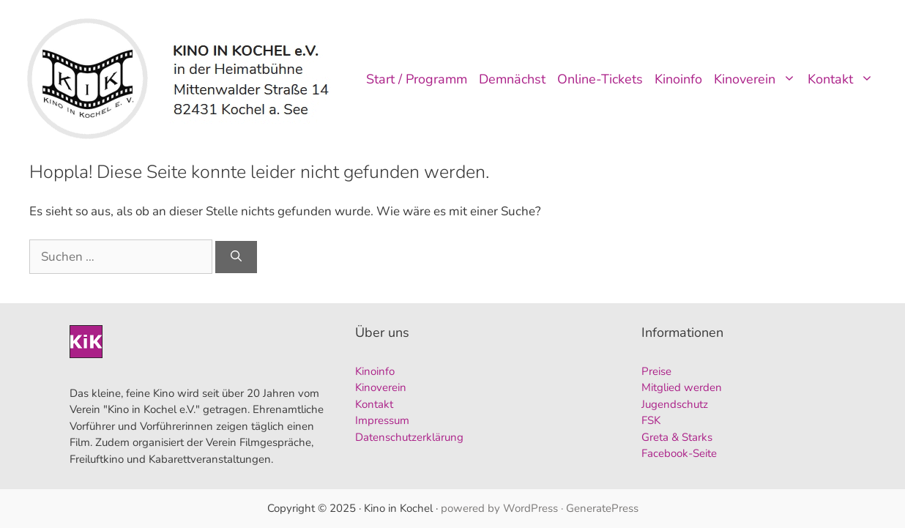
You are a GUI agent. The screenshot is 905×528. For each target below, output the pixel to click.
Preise (656, 371)
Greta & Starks (676, 437)
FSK (650, 420)
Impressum (382, 420)
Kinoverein (758, 79)
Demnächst (512, 79)
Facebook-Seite (679, 453)
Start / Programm (416, 79)
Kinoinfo (678, 79)
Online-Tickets (600, 79)
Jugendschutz (674, 404)
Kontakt (843, 79)
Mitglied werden (681, 387)
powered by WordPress (499, 508)
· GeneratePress (599, 508)
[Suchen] (236, 257)
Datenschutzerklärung (409, 437)
